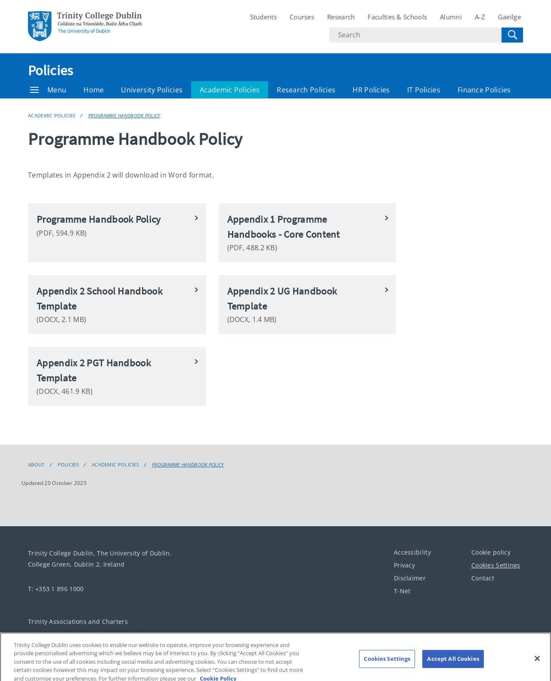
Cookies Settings (495, 565)
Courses (302, 16)
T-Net (402, 591)
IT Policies (423, 90)
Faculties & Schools (397, 16)
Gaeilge (509, 16)
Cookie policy (491, 552)
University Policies (152, 90)
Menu (48, 90)
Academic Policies (230, 90)
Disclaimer (410, 578)
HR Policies (371, 90)
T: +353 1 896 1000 (56, 589)
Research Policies (306, 90)
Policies (50, 70)
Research (341, 16)
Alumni (451, 16)
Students (263, 16)
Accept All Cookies (453, 665)
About (36, 465)
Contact (482, 578)
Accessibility (412, 552)
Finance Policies (484, 90)
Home (94, 90)
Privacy (404, 565)
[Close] (537, 664)
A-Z (480, 16)
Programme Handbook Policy (124, 115)
